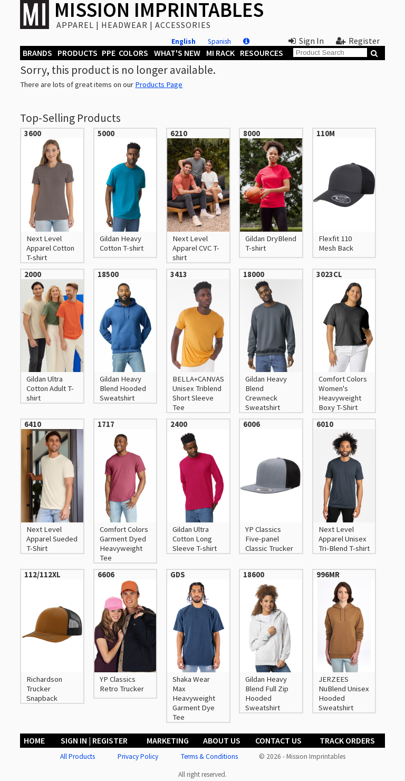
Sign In (306, 40)
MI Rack (220, 52)
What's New (177, 52)
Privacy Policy (138, 756)
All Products (77, 756)
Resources (261, 52)
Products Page (158, 84)
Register (358, 40)
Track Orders (347, 740)
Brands (37, 52)
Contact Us (278, 740)
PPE (108, 52)
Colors (133, 52)
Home (34, 740)
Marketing (168, 740)
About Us (221, 740)
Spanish (219, 41)
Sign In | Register (94, 740)
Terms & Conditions (209, 756)
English (183, 41)
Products (77, 52)
